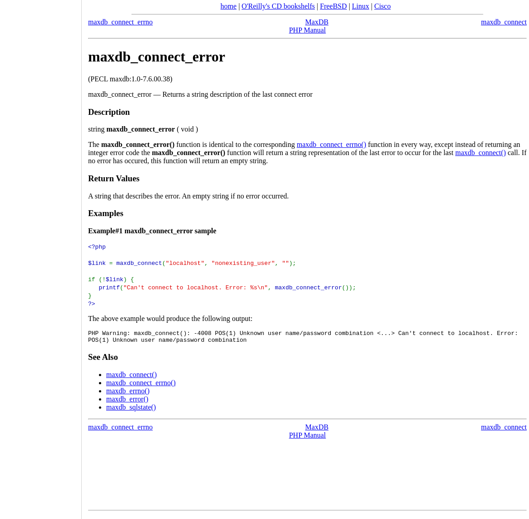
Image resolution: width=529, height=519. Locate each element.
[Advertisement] (41, 256)
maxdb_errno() (128, 393)
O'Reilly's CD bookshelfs (278, 6)
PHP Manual (307, 30)
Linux (360, 6)
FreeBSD (333, 6)
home (228, 6)
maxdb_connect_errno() (331, 144)
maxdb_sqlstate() (131, 410)
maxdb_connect (504, 22)
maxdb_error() (127, 402)
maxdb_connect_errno (120, 22)
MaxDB (317, 22)
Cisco (382, 6)
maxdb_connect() (480, 152)
